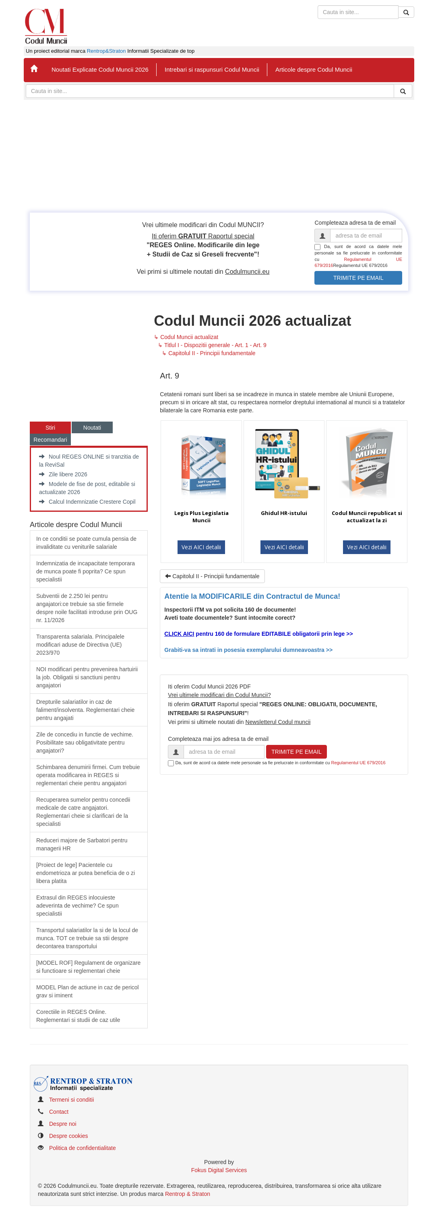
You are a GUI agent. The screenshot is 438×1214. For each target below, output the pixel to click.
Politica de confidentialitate (82, 1148)
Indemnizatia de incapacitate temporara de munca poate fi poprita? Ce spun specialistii (85, 571)
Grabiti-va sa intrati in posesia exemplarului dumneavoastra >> (248, 650)
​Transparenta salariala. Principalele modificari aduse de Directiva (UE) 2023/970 (80, 644)
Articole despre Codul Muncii (313, 69)
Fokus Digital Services (219, 1170)
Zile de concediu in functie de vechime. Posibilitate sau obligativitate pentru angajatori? (84, 742)
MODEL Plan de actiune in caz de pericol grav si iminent (87, 991)
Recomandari (50, 439)
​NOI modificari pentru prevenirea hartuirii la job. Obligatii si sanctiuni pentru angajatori (87, 677)
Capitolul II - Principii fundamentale (212, 576)
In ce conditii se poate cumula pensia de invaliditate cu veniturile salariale (86, 543)
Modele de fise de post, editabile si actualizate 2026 (87, 488)
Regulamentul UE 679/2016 (358, 762)
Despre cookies (68, 1136)
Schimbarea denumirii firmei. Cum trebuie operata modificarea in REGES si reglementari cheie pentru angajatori (88, 775)
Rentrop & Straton (187, 1194)
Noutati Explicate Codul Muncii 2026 (100, 69)
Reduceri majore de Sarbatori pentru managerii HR (81, 844)
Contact (58, 1112)
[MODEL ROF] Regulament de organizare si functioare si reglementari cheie (88, 967)
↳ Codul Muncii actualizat (186, 337)
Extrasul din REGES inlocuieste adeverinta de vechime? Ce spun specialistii (77, 905)
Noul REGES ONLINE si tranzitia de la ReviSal (89, 460)
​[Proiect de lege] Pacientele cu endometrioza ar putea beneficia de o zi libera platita (85, 873)
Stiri (50, 427)
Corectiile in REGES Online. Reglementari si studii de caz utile (78, 1016)
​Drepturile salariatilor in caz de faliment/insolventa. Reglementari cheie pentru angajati (85, 710)
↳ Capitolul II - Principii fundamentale (208, 353)
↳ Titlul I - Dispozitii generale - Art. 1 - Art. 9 (212, 345)
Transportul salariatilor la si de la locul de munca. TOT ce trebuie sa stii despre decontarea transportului (87, 938)
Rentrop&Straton (106, 51)
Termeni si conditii (71, 1099)
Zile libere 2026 (63, 474)
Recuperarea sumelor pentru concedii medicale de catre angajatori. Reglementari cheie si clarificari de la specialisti (83, 811)
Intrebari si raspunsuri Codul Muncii (212, 69)
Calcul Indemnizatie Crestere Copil (87, 501)
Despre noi (62, 1124)
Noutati (92, 427)
